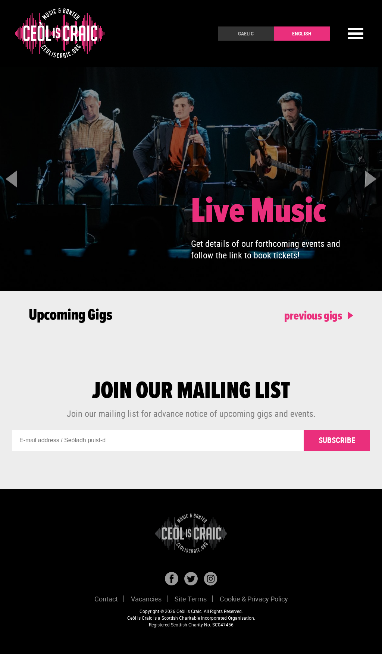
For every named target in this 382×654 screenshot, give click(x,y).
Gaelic (246, 33)
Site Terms (191, 598)
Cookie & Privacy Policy (254, 598)
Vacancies (146, 598)
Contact (106, 598)
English (301, 33)
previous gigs (318, 315)
